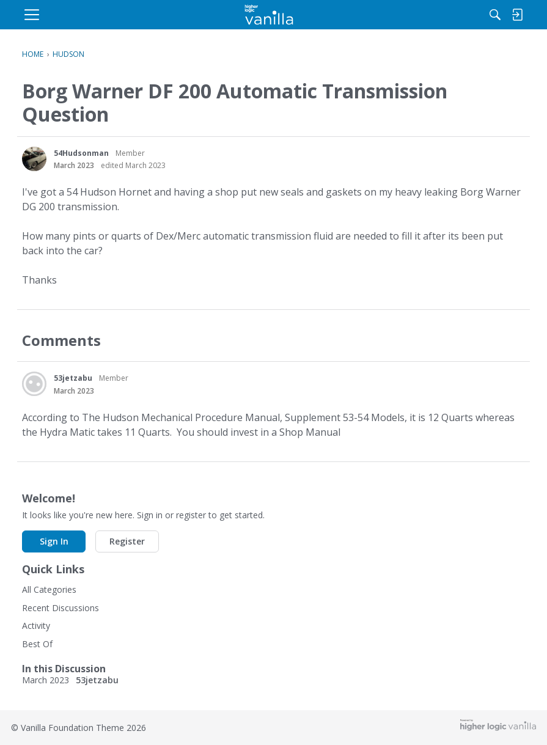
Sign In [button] (54, 541)
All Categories (49, 589)
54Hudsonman (81, 153)
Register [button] (127, 541)
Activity (36, 625)
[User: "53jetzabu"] (34, 384)
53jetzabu (73, 378)
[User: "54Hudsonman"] (34, 159)
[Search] (398, 15)
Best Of (37, 644)
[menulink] (120, 15)
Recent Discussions (60, 608)
